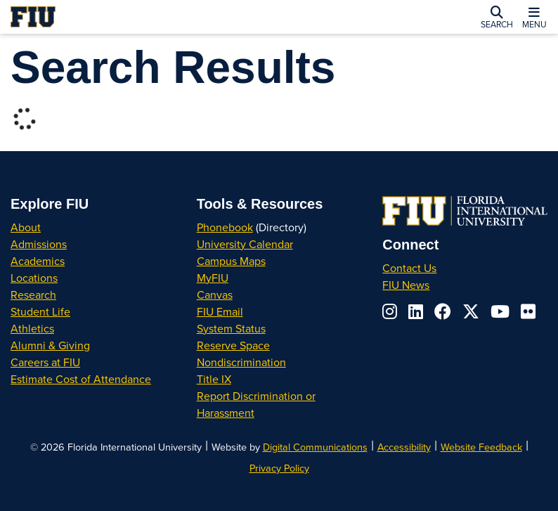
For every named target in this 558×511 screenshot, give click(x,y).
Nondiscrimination (241, 362)
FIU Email (220, 311)
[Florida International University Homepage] (122, 17)
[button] (497, 17)
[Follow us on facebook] (443, 311)
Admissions (39, 244)
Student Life (40, 311)
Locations (34, 277)
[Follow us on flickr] (528, 311)
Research (33, 294)
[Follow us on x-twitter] (471, 311)
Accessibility (404, 446)
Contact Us (409, 268)
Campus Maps (231, 261)
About (26, 227)
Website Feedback (481, 446)
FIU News (405, 284)
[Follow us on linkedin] (416, 311)
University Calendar (245, 244)
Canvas (215, 294)
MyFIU (212, 277)
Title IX (214, 379)
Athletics (32, 328)
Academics (38, 261)
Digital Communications (315, 446)
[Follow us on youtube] (500, 311)
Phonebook (225, 227)
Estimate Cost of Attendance (81, 379)
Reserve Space (233, 345)
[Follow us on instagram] (390, 311)
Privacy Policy (279, 467)
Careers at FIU (45, 362)
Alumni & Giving (50, 345)
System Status (231, 328)
